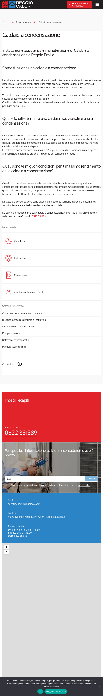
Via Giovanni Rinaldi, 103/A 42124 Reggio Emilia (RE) (36, 516)
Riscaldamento (23, 22)
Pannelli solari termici (14, 346)
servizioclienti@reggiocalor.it (24, 503)
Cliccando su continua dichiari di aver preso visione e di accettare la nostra (50, 485)
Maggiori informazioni (56, 691)
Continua (91, 478)
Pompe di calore (11, 333)
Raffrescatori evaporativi (15, 339)
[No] (99, 686)
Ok (40, 691)
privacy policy (84, 485)
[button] (6, 547)
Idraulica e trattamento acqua (18, 326)
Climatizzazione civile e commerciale (22, 313)
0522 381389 (39, 216)
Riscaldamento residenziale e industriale (24, 319)
